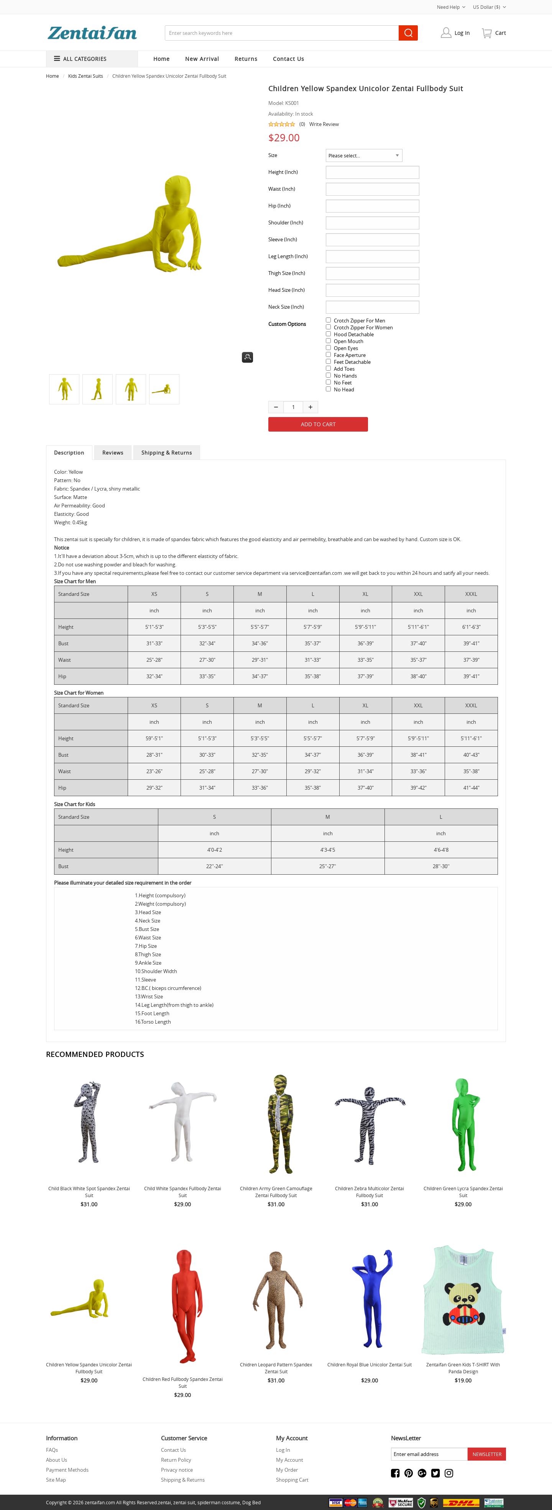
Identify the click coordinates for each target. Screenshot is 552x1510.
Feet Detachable (352, 362)
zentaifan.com (100, 1502)
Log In (462, 32)
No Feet (343, 383)
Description (69, 452)
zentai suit (184, 1502)
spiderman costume (218, 1502)
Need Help (451, 7)
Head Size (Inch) (286, 290)
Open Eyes (346, 348)
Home (161, 58)
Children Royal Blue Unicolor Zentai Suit (369, 1364)
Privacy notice (177, 1469)
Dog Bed (251, 1502)
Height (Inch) (283, 172)
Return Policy (176, 1459)
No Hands (345, 376)
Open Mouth (348, 341)
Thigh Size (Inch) (286, 273)
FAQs (52, 1449)
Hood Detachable (354, 334)
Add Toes (344, 369)
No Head (344, 389)
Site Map (56, 1479)
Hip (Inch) (279, 206)
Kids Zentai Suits (85, 76)
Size (272, 155)
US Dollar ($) (489, 7)
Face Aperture (350, 355)
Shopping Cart (292, 1479)
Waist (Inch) (281, 189)
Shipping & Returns (166, 452)
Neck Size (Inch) (286, 307)
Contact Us (173, 1449)
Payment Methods (67, 1469)
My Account (289, 1459)
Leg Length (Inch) (288, 256)
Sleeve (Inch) (282, 239)
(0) (302, 124)
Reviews (112, 452)
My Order (287, 1469)
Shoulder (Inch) (285, 222)
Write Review (324, 124)
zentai (164, 1502)
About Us (56, 1459)
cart (500, 32)
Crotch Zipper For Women (363, 327)
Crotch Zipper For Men (359, 320)
